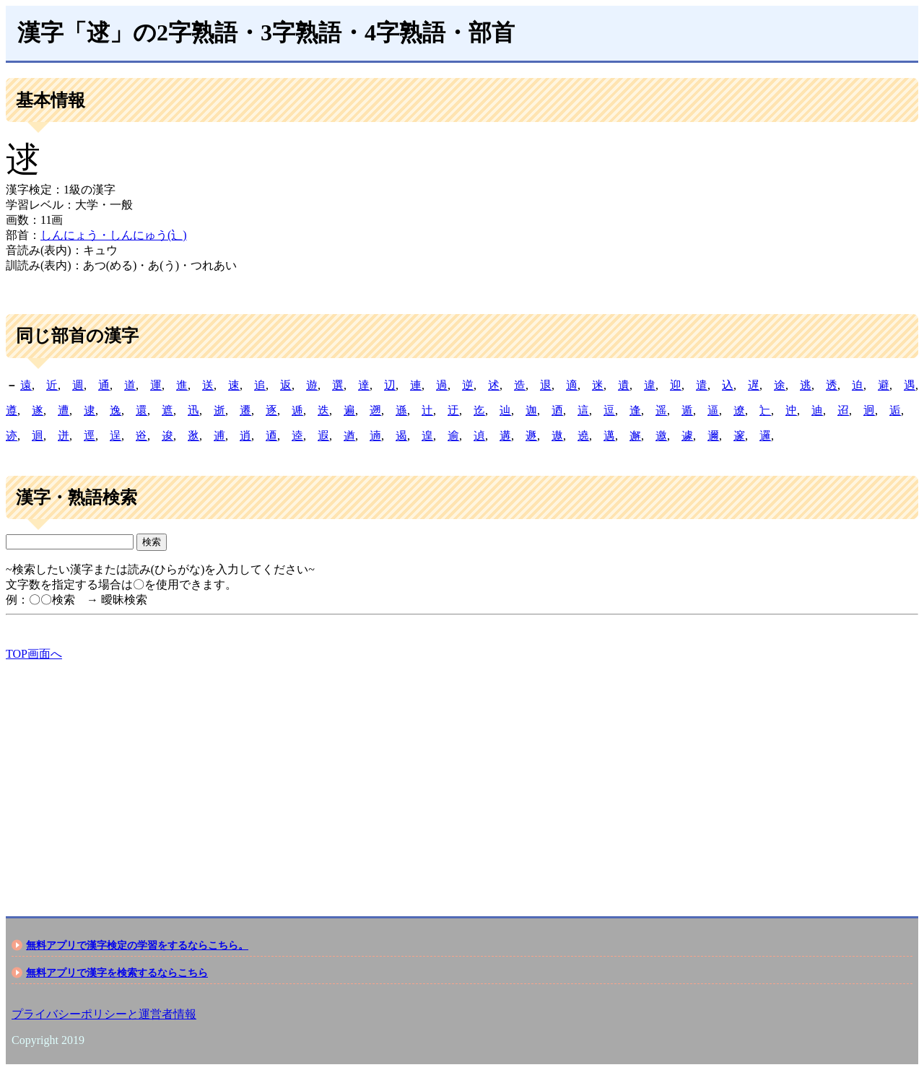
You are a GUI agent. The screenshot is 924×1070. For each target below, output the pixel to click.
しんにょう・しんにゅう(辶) (113, 235)
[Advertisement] (439, 776)
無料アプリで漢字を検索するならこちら (117, 972)
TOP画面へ (34, 654)
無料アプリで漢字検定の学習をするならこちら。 (137, 945)
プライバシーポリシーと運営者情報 (104, 1014)
